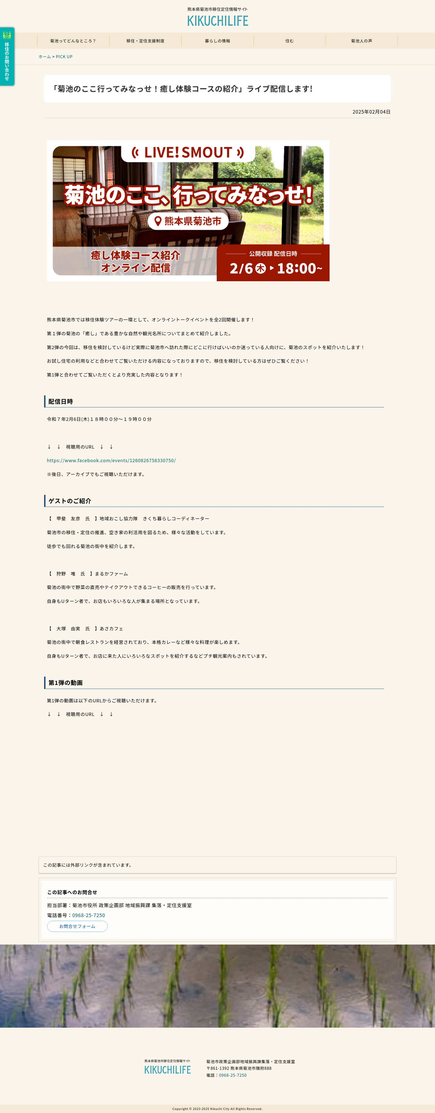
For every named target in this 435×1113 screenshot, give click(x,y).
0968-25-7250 (88, 915)
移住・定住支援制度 (146, 41)
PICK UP (64, 56)
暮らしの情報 (218, 41)
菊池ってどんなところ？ (73, 41)
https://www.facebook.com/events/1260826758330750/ (111, 460)
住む (289, 41)
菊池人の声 (361, 41)
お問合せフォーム (77, 926)
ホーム (45, 56)
